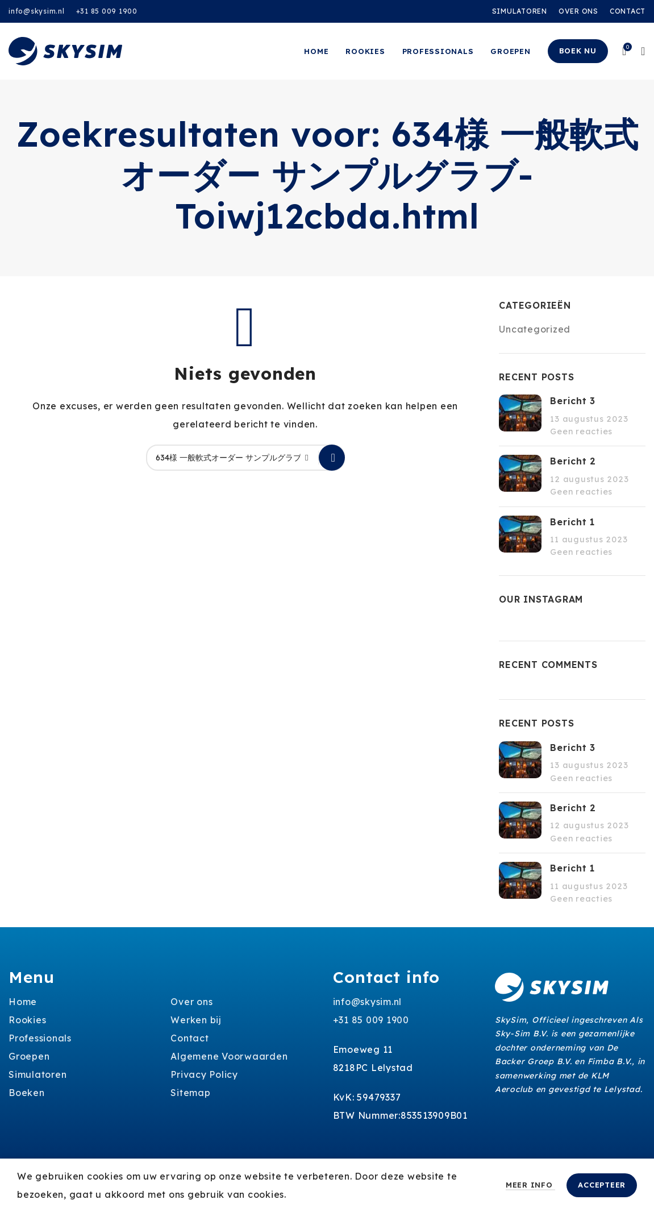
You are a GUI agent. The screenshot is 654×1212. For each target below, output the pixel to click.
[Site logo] (65, 50)
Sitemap (190, 1092)
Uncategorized (534, 329)
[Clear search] (310, 457)
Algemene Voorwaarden (229, 1056)
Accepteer (602, 1184)
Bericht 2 (573, 461)
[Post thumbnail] (520, 416)
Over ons (191, 1001)
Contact (189, 1038)
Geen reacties (581, 431)
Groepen (29, 1056)
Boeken (27, 1092)
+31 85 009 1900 (107, 11)
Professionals (40, 1038)
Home (23, 1001)
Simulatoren (37, 1074)
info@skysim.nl (37, 11)
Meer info (531, 1184)
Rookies (27, 1020)
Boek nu (578, 50)
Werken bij (196, 1020)
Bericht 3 (572, 400)
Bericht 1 (572, 522)
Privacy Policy (204, 1074)
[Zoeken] (245, 458)
